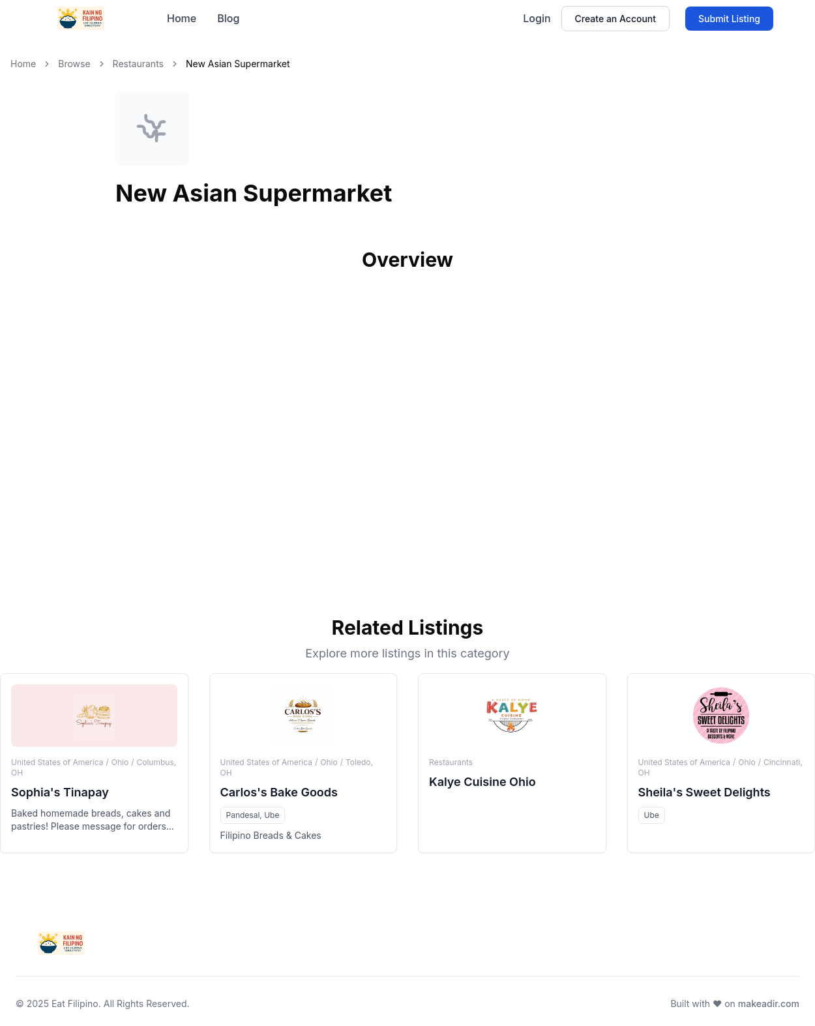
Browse (74, 63)
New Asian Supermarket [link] (238, 63)
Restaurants (138, 63)
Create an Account (615, 18)
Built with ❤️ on (734, 1003)
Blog (228, 18)
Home (181, 18)
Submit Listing (729, 18)
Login (536, 18)
